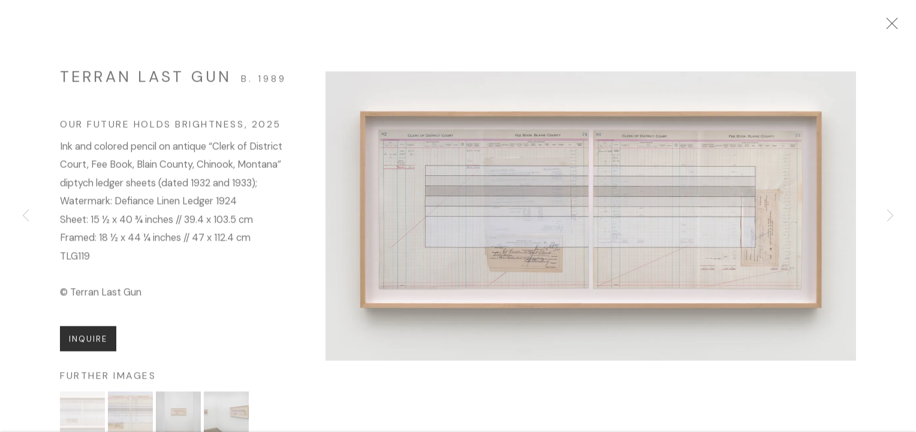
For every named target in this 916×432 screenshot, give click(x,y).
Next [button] (890, 216)
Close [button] (897, 27)
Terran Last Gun (145, 81)
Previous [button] (26, 216)
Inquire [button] (88, 344)
